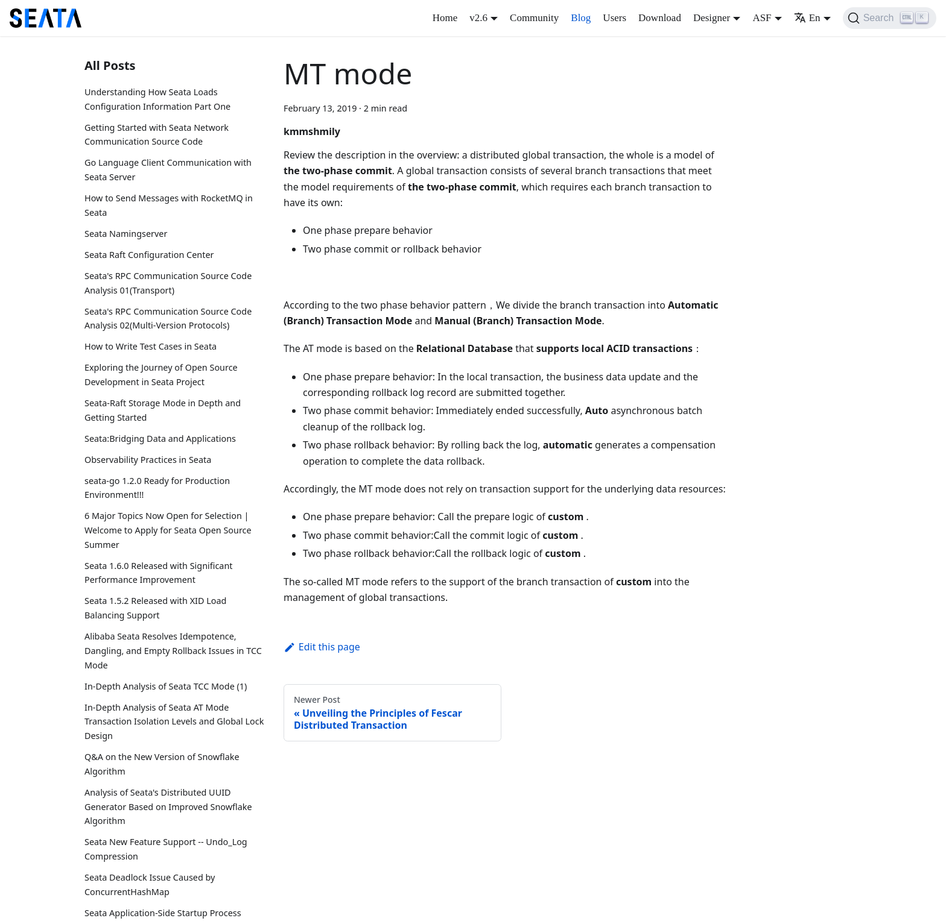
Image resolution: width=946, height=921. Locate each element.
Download (659, 18)
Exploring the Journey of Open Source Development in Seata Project (161, 375)
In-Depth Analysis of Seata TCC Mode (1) (165, 686)
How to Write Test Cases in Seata (150, 346)
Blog (581, 18)
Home (445, 18)
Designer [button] (711, 18)
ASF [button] (761, 18)
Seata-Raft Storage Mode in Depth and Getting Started (162, 410)
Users (614, 18)
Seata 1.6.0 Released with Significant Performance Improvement (158, 573)
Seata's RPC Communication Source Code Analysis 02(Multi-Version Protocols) (168, 319)
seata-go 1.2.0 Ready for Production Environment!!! (157, 488)
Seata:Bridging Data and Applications (160, 438)
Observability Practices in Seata (147, 459)
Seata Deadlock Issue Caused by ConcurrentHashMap (149, 884)
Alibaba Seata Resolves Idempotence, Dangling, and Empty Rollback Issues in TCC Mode (173, 650)
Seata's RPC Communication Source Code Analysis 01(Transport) (168, 283)
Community (534, 18)
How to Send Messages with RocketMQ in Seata (168, 205)
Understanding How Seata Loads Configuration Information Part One (157, 99)
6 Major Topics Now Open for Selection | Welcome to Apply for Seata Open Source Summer (168, 530)
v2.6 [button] (478, 18)
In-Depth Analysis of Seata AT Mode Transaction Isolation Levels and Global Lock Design (174, 722)
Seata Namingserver (125, 233)
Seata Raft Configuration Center (149, 254)
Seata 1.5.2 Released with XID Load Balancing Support (155, 608)
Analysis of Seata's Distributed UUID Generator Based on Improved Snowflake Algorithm (168, 807)
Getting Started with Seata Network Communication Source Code (156, 135)
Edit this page (322, 646)
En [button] (807, 18)
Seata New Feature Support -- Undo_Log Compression (165, 849)
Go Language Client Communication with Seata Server (168, 170)
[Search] (889, 18)
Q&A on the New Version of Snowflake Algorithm (162, 764)
